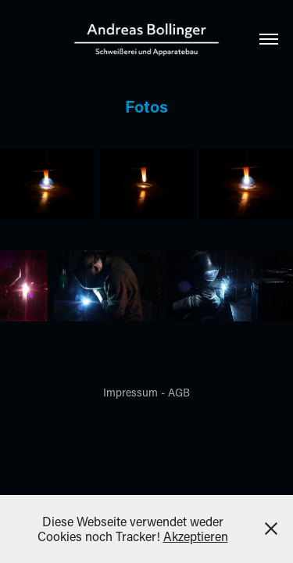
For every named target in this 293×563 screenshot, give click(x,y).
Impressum (130, 392)
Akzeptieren (195, 536)
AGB (179, 392)
